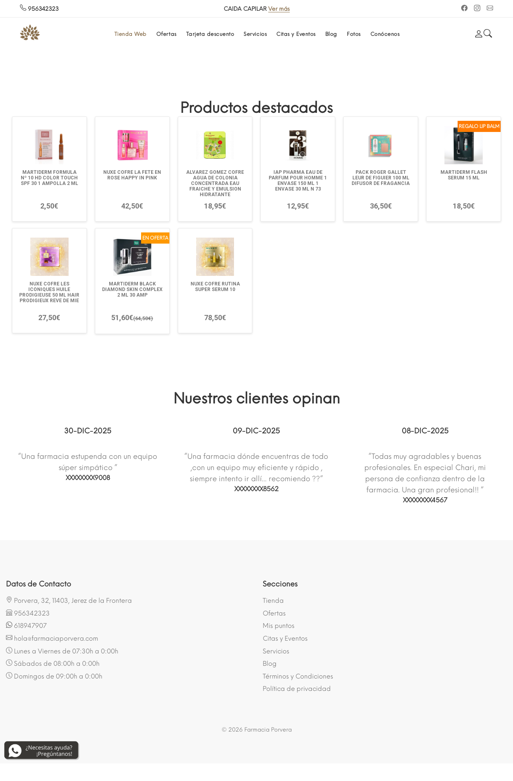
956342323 (39, 9)
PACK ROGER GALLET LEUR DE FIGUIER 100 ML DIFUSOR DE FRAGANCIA (381, 177)
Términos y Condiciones (298, 676)
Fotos (354, 34)
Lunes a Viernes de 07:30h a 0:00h (62, 651)
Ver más (279, 9)
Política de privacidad (297, 688)
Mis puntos (279, 626)
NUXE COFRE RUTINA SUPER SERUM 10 (215, 286)
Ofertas (166, 34)
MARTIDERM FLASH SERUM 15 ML (463, 175)
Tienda (273, 600)
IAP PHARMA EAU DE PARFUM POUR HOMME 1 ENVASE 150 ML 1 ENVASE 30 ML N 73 (298, 180)
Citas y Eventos (296, 34)
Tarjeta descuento (210, 34)
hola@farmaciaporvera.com (52, 638)
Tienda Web (130, 34)
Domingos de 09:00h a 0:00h (54, 676)
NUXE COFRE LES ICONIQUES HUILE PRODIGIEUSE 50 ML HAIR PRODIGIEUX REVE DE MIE (49, 292)
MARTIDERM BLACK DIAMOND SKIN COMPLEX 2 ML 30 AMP (132, 289)
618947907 (26, 626)
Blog (331, 34)
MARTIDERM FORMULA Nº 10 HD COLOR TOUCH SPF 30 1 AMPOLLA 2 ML (49, 177)
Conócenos (385, 34)
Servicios (255, 34)
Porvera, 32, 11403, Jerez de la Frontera (69, 600)
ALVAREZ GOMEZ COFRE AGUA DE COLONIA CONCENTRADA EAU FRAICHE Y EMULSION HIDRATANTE (215, 183)
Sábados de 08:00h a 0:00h (53, 663)
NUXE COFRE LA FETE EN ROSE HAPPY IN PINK (132, 175)
